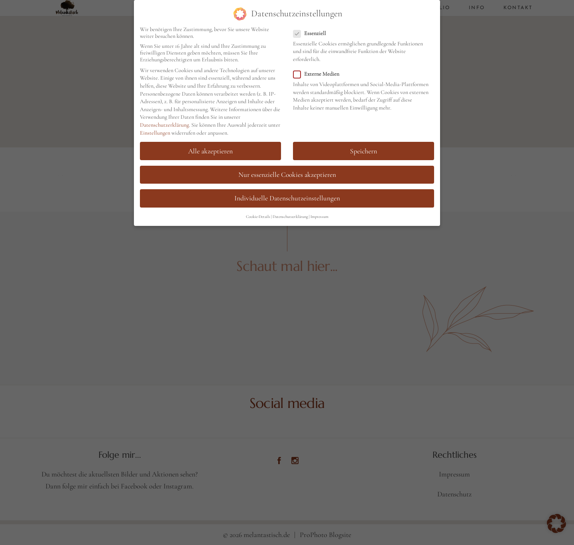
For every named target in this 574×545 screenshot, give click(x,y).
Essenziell (313, 32)
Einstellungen (155, 131)
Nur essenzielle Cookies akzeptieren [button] (287, 173)
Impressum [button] (319, 215)
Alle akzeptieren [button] (210, 149)
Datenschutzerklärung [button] (290, 215)
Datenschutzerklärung (164, 123)
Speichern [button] (363, 149)
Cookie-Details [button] (258, 215)
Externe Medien (319, 72)
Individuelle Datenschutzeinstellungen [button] (287, 197)
